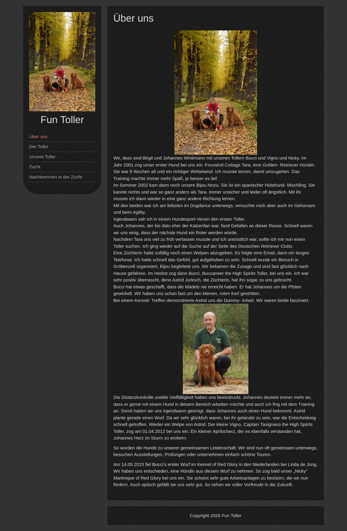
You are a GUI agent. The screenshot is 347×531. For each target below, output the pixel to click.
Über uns (38, 136)
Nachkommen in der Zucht (55, 176)
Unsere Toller (42, 156)
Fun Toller (62, 119)
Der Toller (38, 146)
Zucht (35, 166)
